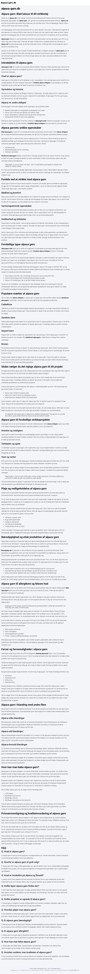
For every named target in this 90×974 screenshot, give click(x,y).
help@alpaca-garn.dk (50, 970)
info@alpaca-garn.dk (25, 970)
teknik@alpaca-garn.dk (37, 970)
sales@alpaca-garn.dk (63, 970)
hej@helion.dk (14, 970)
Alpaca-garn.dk (8, 2)
